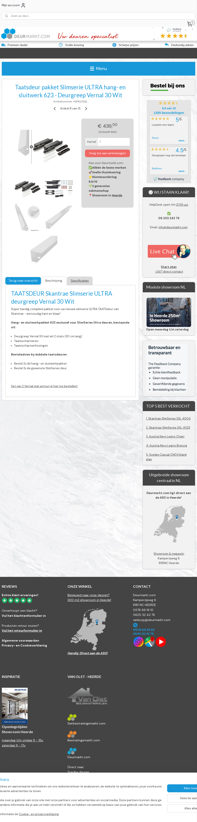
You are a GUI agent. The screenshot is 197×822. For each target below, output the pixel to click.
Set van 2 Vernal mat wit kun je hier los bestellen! (44, 386)
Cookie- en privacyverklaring (67, 814)
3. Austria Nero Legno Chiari (165, 436)
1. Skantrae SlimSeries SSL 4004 (168, 418)
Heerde (117, 195)
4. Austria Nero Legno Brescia (166, 445)
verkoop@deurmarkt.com (151, 620)
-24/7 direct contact (169, 269)
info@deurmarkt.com (172, 227)
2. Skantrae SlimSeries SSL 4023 (168, 428)
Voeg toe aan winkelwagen (107, 153)
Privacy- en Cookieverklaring (24, 645)
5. (147, 455)
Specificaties (80, 281)
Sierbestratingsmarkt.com (87, 723)
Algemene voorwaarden (20, 640)
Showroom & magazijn (169, 554)
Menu (98, 68)
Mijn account (14, 5)
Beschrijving (53, 281)
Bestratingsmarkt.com (84, 740)
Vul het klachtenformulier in (24, 616)
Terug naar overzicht (23, 281)
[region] (69, 798)
